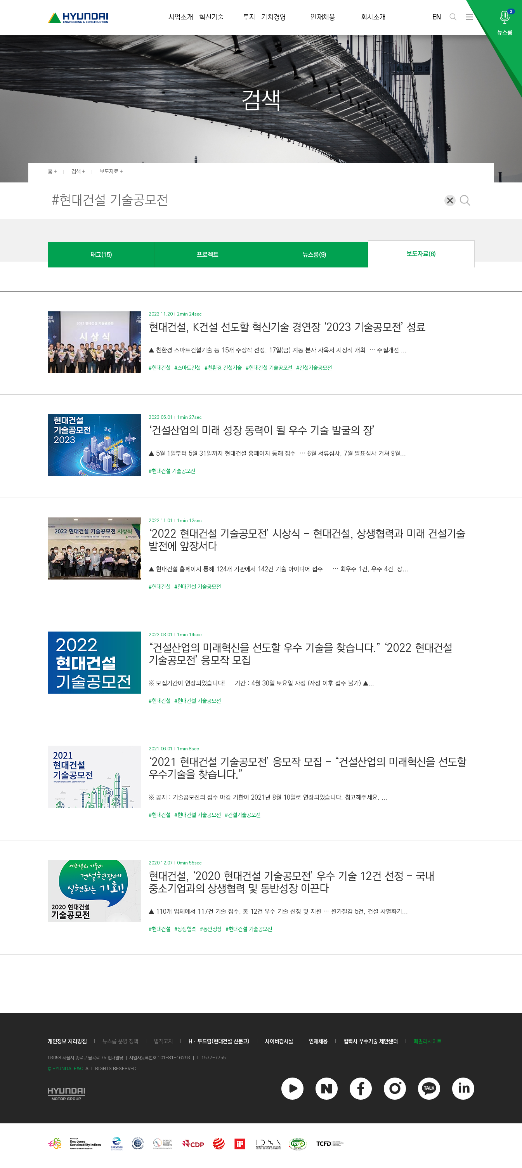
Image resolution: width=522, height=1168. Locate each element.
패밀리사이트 (428, 1042)
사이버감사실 (279, 1041)
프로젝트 (208, 255)
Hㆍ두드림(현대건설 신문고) (219, 1041)
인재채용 (322, 17)
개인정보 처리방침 (67, 1041)
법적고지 (163, 1041)
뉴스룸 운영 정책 (120, 1041)
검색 (76, 171)
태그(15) (101, 255)
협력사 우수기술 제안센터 (370, 1041)
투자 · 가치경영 (264, 17)
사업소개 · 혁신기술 (196, 17)
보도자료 (109, 171)
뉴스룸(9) (314, 255)
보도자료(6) (421, 254)
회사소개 (373, 17)
